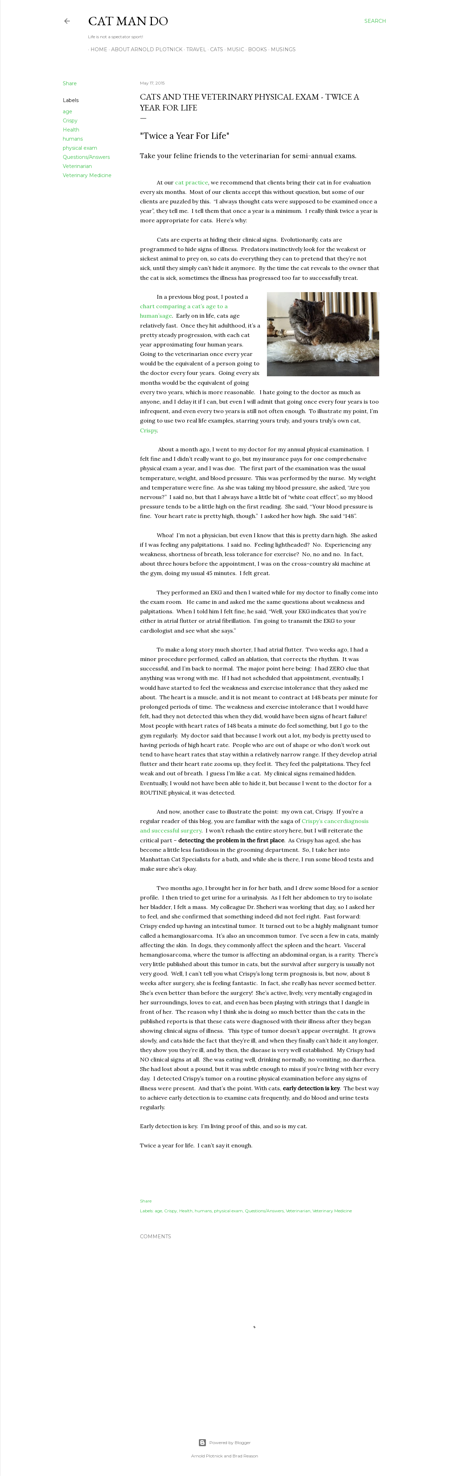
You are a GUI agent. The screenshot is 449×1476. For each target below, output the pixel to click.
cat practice (191, 182)
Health (71, 130)
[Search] (375, 21)
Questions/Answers (86, 157)
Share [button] (70, 83)
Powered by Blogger (224, 1442)
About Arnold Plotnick (144, 49)
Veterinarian (77, 166)
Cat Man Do (128, 21)
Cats (214, 49)
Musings (280, 49)
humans (73, 139)
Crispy (70, 120)
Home (96, 49)
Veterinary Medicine (87, 175)
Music (233, 49)
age (67, 111)
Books (255, 49)
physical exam (80, 148)
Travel (194, 49)
